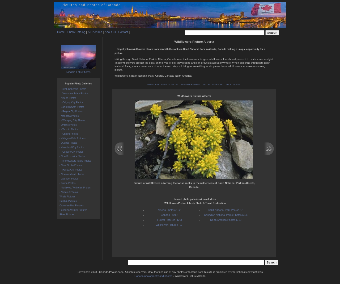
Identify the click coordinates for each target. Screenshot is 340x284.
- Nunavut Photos (69, 192)
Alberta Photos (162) (170, 210)
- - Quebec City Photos (71, 151)
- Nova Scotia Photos (71, 165)
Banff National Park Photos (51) (226, 210)
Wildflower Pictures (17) (169, 224)
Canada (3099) (169, 214)
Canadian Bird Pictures (72, 205)
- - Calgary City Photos (71, 102)
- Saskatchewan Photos (72, 107)
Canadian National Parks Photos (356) (226, 214)
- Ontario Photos (68, 125)
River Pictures (67, 214)
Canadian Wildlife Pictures (73, 210)
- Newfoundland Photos (72, 174)
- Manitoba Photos (69, 116)
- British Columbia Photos (73, 89)
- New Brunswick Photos (72, 156)
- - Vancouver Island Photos (74, 93)
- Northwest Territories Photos (75, 187)
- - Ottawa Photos (69, 134)
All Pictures (95, 32)
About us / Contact (116, 32)
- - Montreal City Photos (72, 147)
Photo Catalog (76, 32)
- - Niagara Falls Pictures (72, 138)
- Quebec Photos (68, 143)
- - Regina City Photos (71, 111)
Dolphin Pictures (68, 201)
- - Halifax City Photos (71, 169)
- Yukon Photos (68, 183)
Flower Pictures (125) (169, 219)
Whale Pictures (67, 196)
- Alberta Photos (68, 98)
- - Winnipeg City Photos (72, 120)
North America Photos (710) (226, 219)
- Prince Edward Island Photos (75, 160)
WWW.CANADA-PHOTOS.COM (162, 84)
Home (61, 32)
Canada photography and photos (153, 276)
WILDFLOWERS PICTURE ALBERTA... (222, 84)
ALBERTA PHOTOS (190, 84)
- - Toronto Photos (69, 129)
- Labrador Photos (69, 178)
